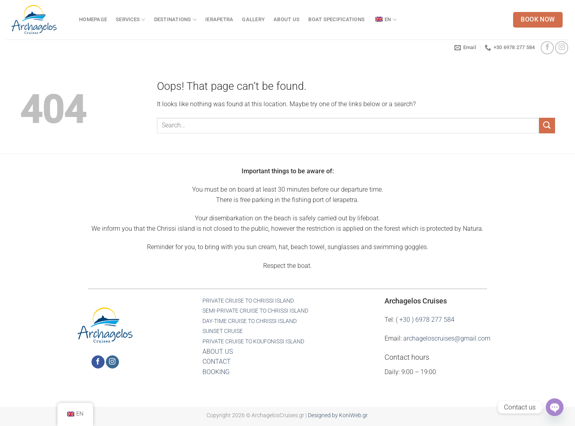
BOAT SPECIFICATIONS (336, 19)
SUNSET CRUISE (222, 331)
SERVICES (130, 20)
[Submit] (547, 125)
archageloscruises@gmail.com (446, 338)
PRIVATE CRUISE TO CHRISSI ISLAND (248, 300)
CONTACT (216, 361)
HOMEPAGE (93, 19)
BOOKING (216, 372)
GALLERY (253, 19)
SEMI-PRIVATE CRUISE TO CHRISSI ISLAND (255, 310)
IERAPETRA (219, 19)
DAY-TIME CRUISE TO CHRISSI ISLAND (249, 321)
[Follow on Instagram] (561, 47)
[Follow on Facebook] (547, 47)
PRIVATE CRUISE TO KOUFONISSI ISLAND (253, 341)
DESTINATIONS (175, 20)
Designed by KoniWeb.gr (337, 415)
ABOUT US (286, 19)
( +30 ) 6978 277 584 (425, 319)
